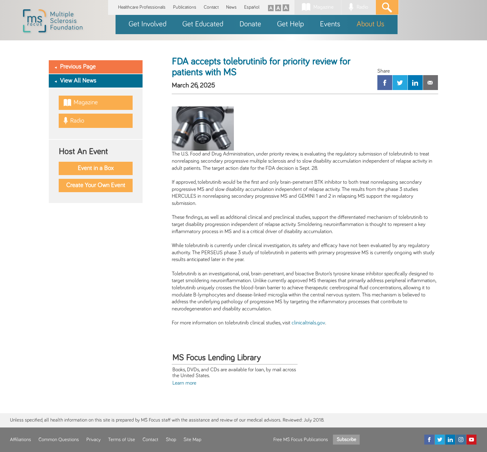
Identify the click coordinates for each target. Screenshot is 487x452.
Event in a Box (96, 168)
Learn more (184, 383)
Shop (171, 439)
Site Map (192, 439)
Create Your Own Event (95, 185)
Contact (211, 7)
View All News (78, 81)
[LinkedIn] (450, 440)
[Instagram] (461, 440)
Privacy (93, 439)
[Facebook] (429, 440)
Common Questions (59, 439)
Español (251, 7)
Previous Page (78, 67)
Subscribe (346, 439)
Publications (184, 7)
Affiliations (20, 439)
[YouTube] (471, 440)
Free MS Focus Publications (300, 439)
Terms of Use (121, 439)
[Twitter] (440, 440)
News (231, 7)
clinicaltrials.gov (308, 323)
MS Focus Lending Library (216, 358)
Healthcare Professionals (142, 7)
